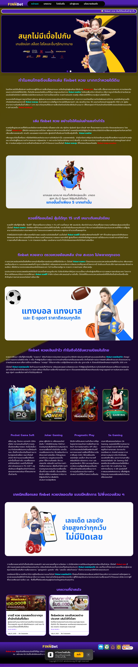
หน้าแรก (35, 5)
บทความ (47, 5)
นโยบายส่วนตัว (91, 5)
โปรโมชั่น (60, 5)
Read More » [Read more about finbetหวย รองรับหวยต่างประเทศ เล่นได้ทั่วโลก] (55, 633)
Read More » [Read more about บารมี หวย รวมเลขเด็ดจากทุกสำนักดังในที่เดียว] (12, 633)
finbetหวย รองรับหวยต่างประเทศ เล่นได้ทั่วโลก (67, 620)
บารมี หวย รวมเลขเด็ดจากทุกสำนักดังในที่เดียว (25, 620)
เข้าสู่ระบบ (74, 5)
